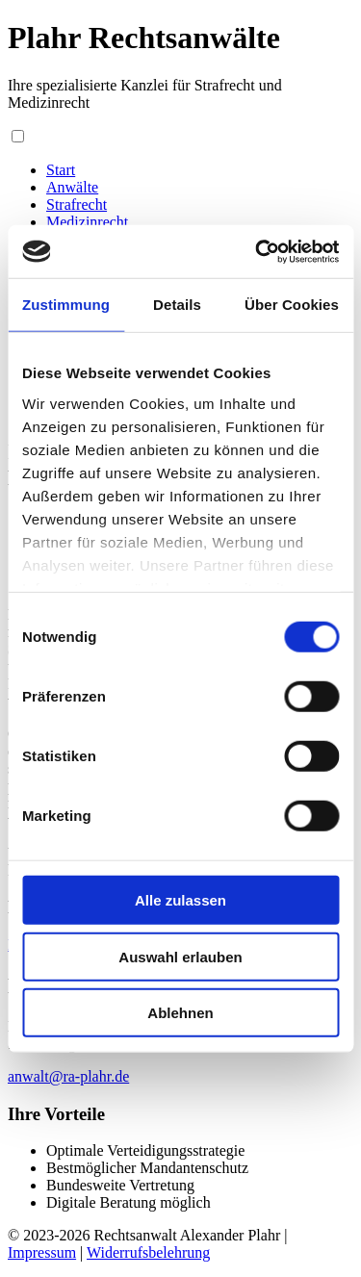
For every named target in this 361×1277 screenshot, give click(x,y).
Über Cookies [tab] (292, 304)
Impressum (42, 1252)
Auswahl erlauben (180, 956)
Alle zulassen (180, 900)
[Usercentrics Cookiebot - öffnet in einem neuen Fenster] (257, 251)
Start (60, 170)
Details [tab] (177, 304)
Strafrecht (76, 204)
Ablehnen (180, 1013)
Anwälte (72, 187)
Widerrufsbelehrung (148, 1252)
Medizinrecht (87, 222)
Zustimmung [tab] (66, 304)
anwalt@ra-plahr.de (68, 1076)
